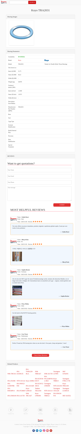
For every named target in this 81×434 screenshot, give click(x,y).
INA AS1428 (30, 386)
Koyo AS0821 (30, 381)
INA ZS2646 (11, 381)
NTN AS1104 (57, 386)
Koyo (19, 60)
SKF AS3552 (67, 395)
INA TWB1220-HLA (29, 371)
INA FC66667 (21, 391)
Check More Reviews (40, 355)
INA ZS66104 (11, 395)
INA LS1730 (21, 395)
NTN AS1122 (21, 381)
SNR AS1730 (48, 374)
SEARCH (32, 2)
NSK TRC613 (11, 374)
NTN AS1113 (48, 391)
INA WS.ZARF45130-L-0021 (49, 379)
